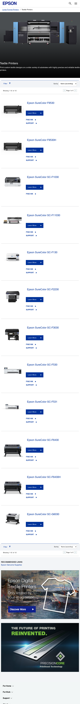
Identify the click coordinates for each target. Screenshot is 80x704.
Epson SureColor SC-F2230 (43, 289)
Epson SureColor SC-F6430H (44, 477)
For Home (8, 686)
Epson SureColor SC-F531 (42, 401)
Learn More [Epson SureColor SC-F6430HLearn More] (32, 487)
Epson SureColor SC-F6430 (43, 440)
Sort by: (56, 84)
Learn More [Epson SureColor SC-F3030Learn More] (32, 338)
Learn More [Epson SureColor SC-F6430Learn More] (32, 450)
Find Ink (29, 120)
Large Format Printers (10, 10)
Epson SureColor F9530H (41, 140)
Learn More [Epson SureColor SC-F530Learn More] (32, 375)
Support (30, 123)
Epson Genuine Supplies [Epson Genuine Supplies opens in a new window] (11, 565)
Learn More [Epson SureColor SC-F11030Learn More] (32, 225)
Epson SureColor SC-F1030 (43, 177)
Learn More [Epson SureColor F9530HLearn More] (32, 150)
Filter (5, 84)
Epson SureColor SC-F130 (42, 252)
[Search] (70, 3)
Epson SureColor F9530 (40, 102)
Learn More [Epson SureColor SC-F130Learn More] (32, 262)
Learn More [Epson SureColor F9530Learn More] (32, 113)
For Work (8, 692)
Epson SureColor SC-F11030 (43, 215)
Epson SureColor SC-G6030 (43, 514)
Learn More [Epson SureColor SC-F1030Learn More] (32, 187)
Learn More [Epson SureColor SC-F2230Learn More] (32, 299)
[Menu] (76, 3)
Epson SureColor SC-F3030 (43, 327)
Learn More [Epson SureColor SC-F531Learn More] (32, 412)
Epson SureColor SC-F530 (42, 364)
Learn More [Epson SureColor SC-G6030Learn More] (32, 524)
